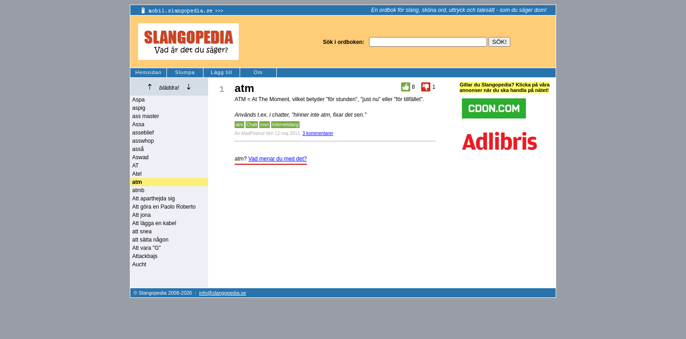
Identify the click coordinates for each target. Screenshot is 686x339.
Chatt (252, 124)
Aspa (138, 100)
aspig (138, 108)
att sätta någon (150, 240)
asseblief (143, 132)
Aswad (140, 157)
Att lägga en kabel (154, 223)
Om (258, 72)
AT (135, 165)
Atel (137, 174)
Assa (138, 124)
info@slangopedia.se (222, 293)
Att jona (141, 215)
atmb (138, 190)
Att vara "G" (146, 248)
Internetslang (285, 124)
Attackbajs (144, 256)
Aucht (139, 264)
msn (264, 124)
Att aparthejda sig (153, 198)
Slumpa (185, 72)
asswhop (143, 141)
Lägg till (221, 72)
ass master (145, 116)
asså (138, 149)
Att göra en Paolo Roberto (164, 207)
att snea (142, 231)
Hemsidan (148, 72)
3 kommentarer (317, 133)
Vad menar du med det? (277, 159)
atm (239, 124)
